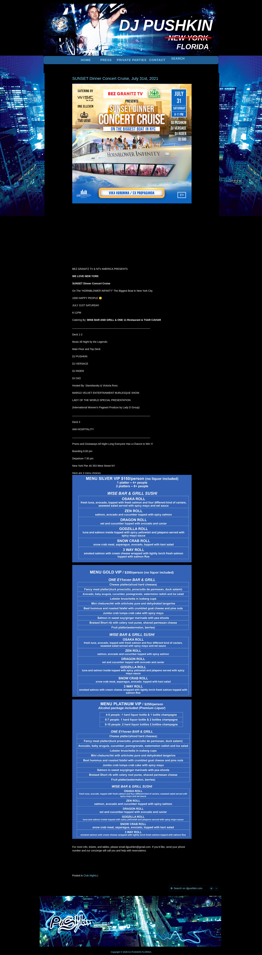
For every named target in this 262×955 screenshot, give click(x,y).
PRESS (106, 60)
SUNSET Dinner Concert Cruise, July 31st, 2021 (115, 78)
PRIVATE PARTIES (131, 60)
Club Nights (90, 875)
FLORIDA (146, 952)
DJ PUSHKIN (134, 952)
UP (205, 902)
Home (86, 60)
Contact (157, 60)
